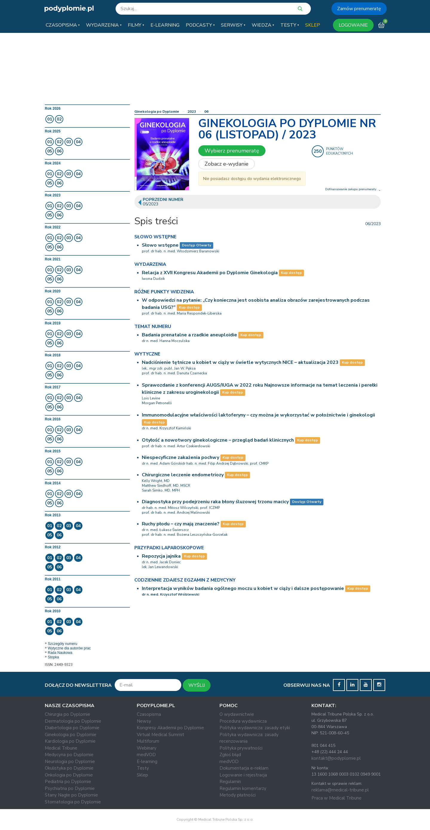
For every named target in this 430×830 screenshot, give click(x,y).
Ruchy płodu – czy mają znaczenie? (180, 524)
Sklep (142, 775)
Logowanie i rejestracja (243, 775)
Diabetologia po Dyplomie (72, 728)
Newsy (144, 721)
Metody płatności (237, 795)
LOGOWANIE (353, 25)
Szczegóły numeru (62, 644)
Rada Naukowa (60, 653)
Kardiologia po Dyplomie (70, 741)
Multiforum (148, 741)
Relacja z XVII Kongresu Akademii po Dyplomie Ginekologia (210, 272)
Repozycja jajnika (161, 556)
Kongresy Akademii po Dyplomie (170, 728)
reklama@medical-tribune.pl (340, 790)
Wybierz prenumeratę (232, 150)
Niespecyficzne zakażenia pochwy (180, 457)
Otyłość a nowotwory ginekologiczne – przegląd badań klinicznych (218, 440)
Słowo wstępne (160, 245)
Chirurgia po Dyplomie (67, 714)
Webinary (146, 748)
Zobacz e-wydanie (226, 163)
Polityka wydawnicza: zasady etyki (254, 728)
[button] (62, 25)
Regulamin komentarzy (242, 788)
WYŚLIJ (196, 685)
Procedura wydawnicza (243, 721)
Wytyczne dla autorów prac (69, 648)
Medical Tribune (61, 748)
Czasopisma (149, 714)
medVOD (146, 755)
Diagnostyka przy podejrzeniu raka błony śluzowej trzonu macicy (215, 501)
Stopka (53, 657)
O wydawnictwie (236, 714)
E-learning (147, 762)
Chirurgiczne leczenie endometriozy (183, 475)
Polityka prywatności (240, 748)
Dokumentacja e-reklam (243, 768)
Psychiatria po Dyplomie (70, 788)
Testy (143, 768)
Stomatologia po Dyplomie (73, 802)
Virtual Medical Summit (160, 735)
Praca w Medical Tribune (336, 798)
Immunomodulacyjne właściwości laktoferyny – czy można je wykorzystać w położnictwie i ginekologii (258, 415)
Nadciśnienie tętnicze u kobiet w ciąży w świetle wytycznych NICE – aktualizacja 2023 (240, 362)
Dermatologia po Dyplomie (73, 721)
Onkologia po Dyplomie (69, 775)
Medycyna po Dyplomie (69, 755)
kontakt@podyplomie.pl (336, 758)
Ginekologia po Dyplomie (156, 111)
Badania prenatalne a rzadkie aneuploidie (189, 335)
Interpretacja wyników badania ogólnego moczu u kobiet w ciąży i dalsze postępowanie (243, 588)
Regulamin (230, 782)
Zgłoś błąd (230, 755)
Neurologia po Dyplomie (70, 762)
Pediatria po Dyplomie (68, 782)
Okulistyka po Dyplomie (69, 768)
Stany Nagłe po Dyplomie (71, 795)
